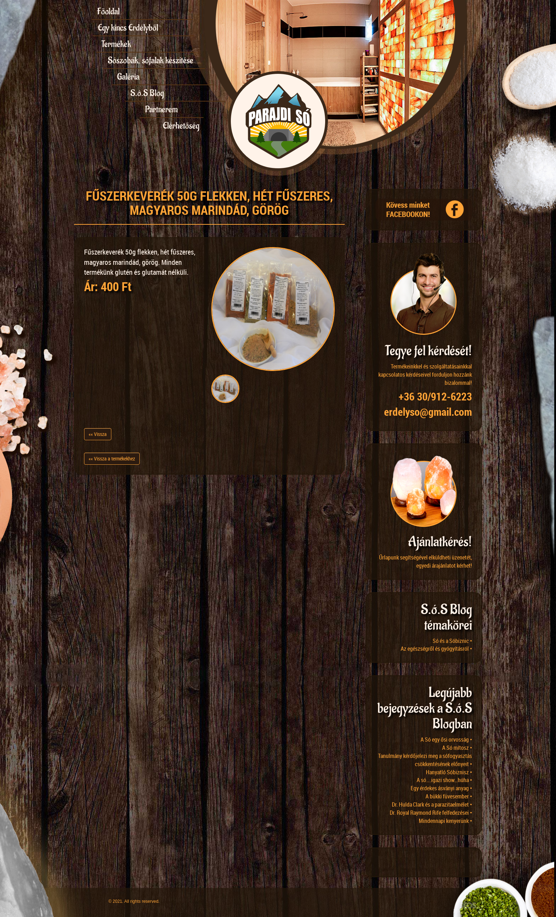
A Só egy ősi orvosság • (446, 739)
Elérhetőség (181, 125)
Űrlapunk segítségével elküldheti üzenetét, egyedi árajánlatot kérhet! (425, 561)
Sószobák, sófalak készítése (150, 60)
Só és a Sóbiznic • (452, 641)
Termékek (116, 44)
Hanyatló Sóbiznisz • (449, 772)
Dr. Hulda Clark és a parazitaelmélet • (432, 804)
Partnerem (161, 109)
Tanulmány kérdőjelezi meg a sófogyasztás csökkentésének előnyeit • (425, 760)
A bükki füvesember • (449, 796)
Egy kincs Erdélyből (128, 27)
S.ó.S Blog (147, 93)
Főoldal (108, 11)
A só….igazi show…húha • (444, 780)
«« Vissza (98, 434)
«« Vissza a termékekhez (112, 458)
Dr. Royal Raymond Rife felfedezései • (431, 813)
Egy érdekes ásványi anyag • (441, 788)
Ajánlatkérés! (440, 542)
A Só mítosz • (457, 748)
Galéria (128, 76)
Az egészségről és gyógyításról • (436, 649)
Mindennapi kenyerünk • (445, 821)
